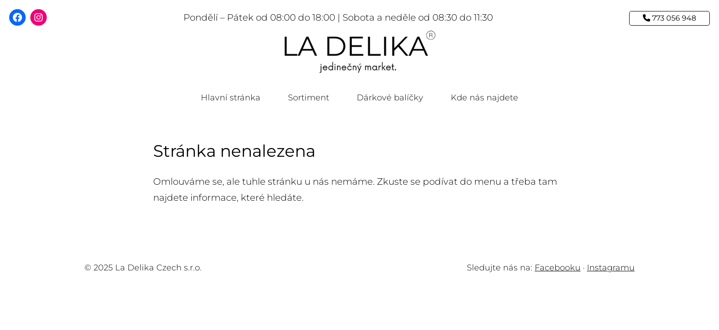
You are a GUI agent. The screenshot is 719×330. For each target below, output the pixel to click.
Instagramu (611, 268)
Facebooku (558, 268)
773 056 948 (669, 18)
